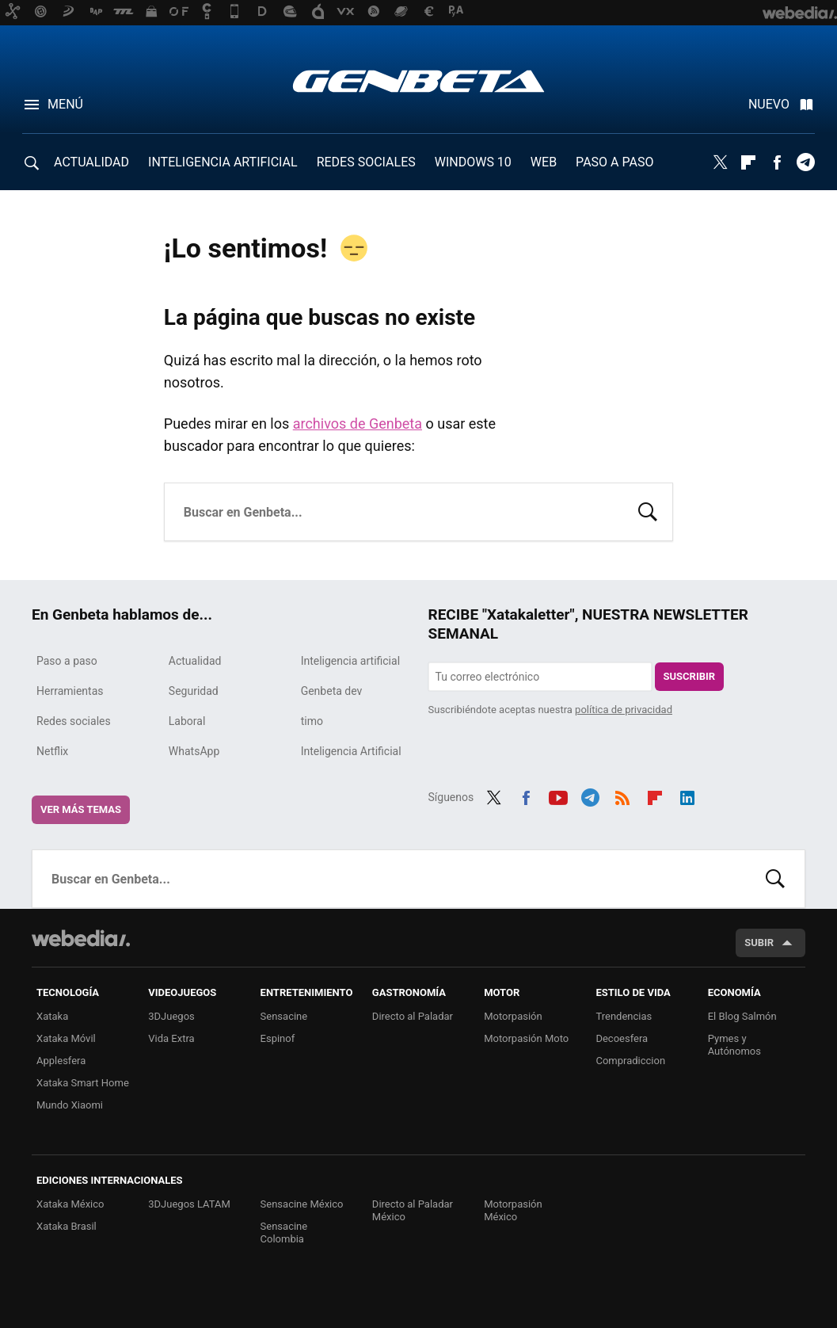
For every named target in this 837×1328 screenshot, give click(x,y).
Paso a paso (66, 660)
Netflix (52, 751)
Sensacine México (302, 1204)
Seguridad (194, 691)
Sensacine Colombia (284, 1232)
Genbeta (418, 81)
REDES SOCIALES (366, 162)
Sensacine (284, 1016)
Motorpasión (513, 1016)
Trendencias (623, 1016)
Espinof (278, 1038)
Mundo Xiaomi (69, 1105)
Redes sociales (73, 721)
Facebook (776, 162)
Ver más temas (80, 809)
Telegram (805, 162)
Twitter (719, 162)
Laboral (187, 721)
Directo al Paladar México (412, 1210)
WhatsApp (194, 751)
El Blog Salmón (742, 1016)
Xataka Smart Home (82, 1083)
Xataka (52, 1016)
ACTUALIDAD (91, 162)
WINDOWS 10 (473, 162)
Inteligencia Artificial (351, 751)
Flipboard (748, 162)
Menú (65, 104)
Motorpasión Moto (526, 1038)
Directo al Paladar (412, 1016)
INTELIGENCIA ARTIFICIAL (223, 162)
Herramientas (70, 691)
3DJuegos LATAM (189, 1204)
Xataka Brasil (66, 1226)
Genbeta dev (332, 691)
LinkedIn (687, 795)
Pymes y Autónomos (734, 1044)
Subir (759, 942)
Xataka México (70, 1204)
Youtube (558, 795)
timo (312, 721)
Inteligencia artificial (350, 660)
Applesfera (61, 1061)
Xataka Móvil (66, 1038)
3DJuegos (171, 1016)
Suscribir (690, 676)
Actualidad (195, 660)
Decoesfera (621, 1038)
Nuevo (768, 104)
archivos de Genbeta (357, 423)
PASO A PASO (614, 162)
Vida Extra (171, 1038)
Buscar (647, 510)
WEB (544, 162)
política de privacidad (623, 710)
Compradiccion (630, 1061)
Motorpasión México (513, 1210)
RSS (622, 795)
